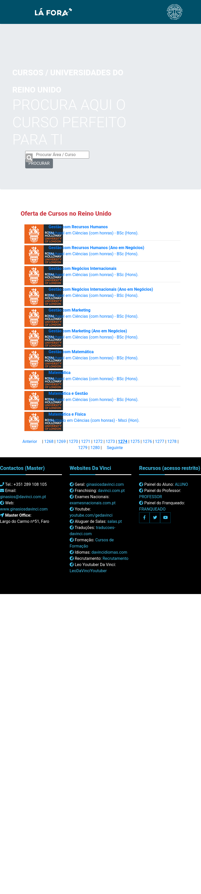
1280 (95, 447)
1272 (98, 441)
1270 (73, 441)
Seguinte (115, 447)
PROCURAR (39, 163)
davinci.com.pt (111, 490)
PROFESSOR (150, 496)
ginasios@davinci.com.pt (23, 496)
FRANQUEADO (152, 509)
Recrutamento (115, 558)
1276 (147, 441)
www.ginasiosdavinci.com (24, 509)
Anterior (29, 441)
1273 (110, 441)
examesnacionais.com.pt (93, 502)
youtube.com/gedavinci (91, 515)
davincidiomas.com (109, 552)
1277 (159, 441)
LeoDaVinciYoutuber (88, 570)
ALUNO (181, 484)
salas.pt (114, 521)
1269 (61, 441)
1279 (82, 447)
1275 (135, 441)
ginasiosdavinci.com (105, 484)
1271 (85, 441)
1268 (48, 441)
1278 (172, 441)
